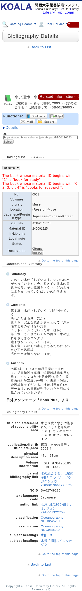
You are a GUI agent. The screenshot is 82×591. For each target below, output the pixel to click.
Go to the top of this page (60, 260)
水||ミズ (47, 535)
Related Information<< (59, 96)
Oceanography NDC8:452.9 (52, 519)
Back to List (41, 47)
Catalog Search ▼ (19, 24)
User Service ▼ (53, 24)
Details (12, 127)
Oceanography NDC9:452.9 (52, 528)
